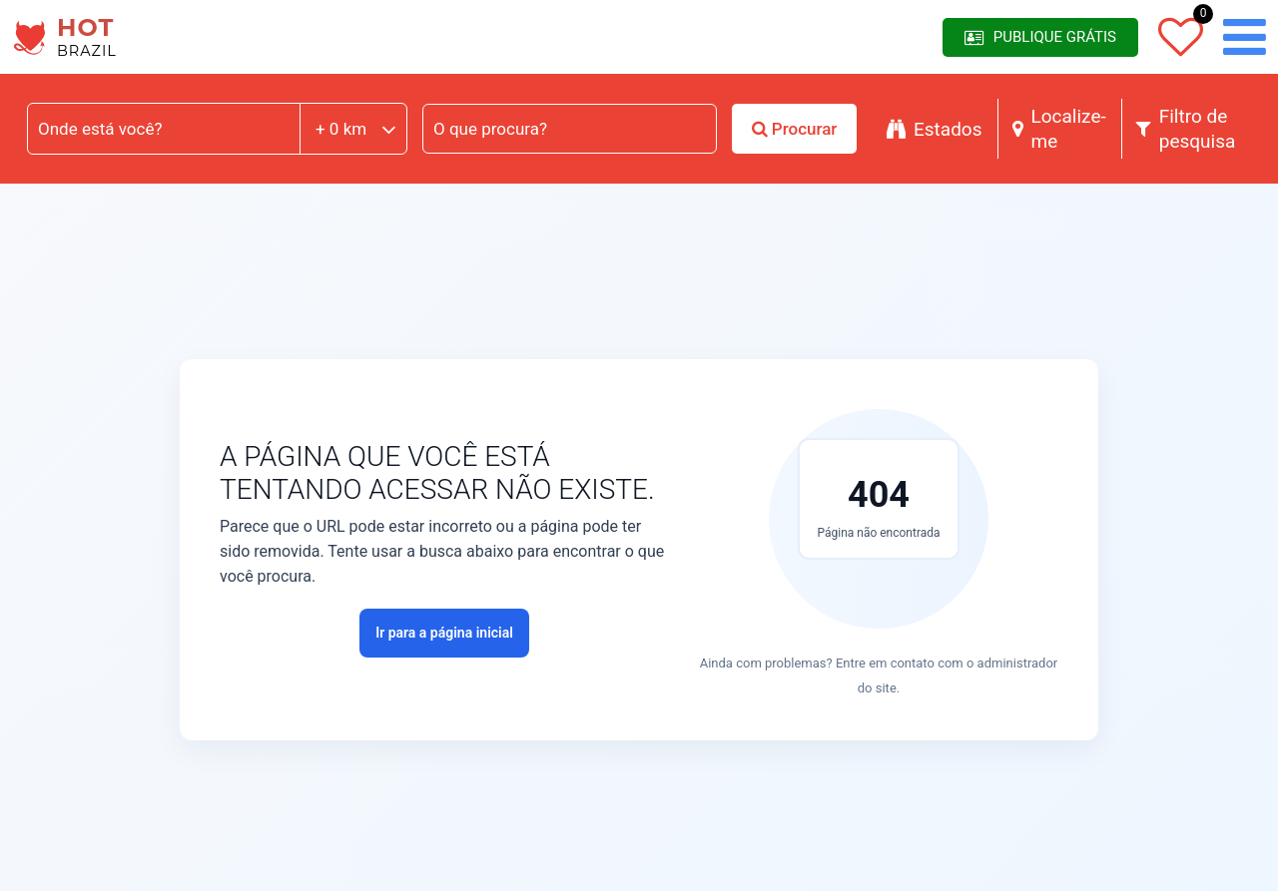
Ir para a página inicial (444, 633)
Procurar (795, 129)
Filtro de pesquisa (1186, 129)
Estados (934, 129)
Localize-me (1059, 129)
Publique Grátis (1040, 37)
